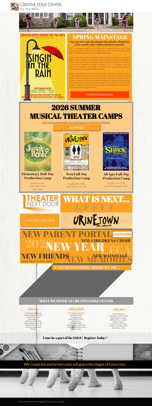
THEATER (76, 309)
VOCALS (119, 309)
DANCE (33, 309)
